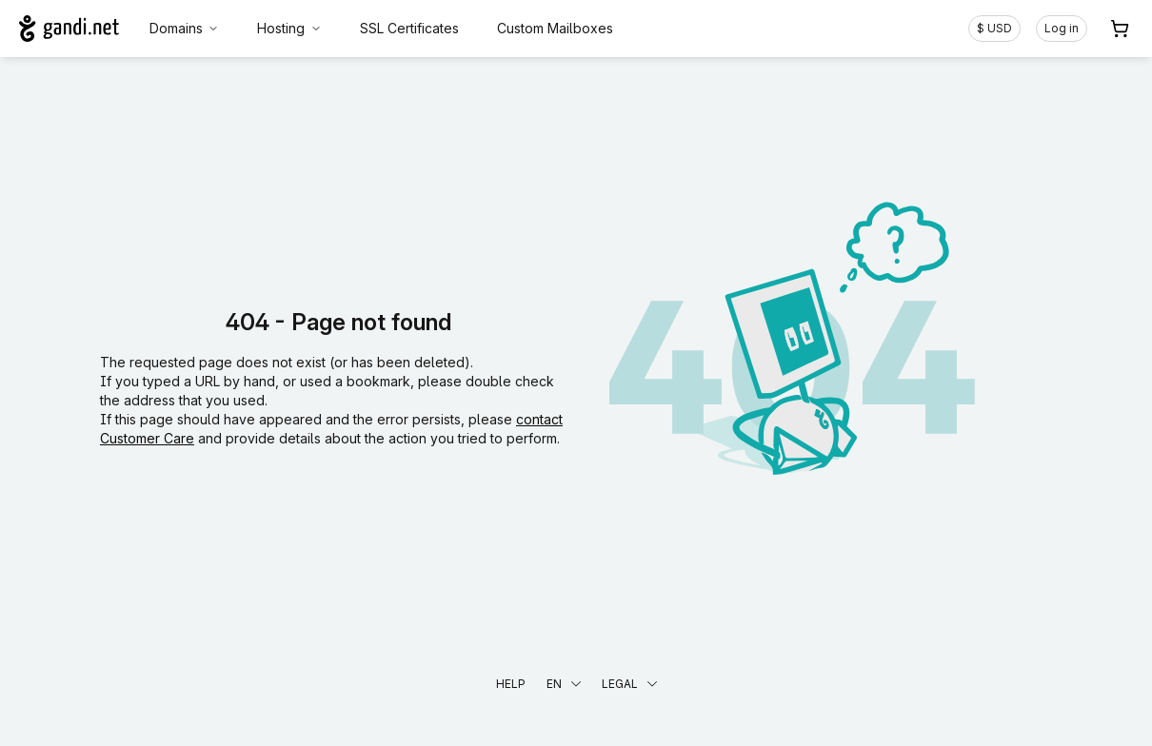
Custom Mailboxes (555, 28)
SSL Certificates (409, 28)
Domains (184, 28)
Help (511, 684)
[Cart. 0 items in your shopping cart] (1119, 28)
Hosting (289, 28)
